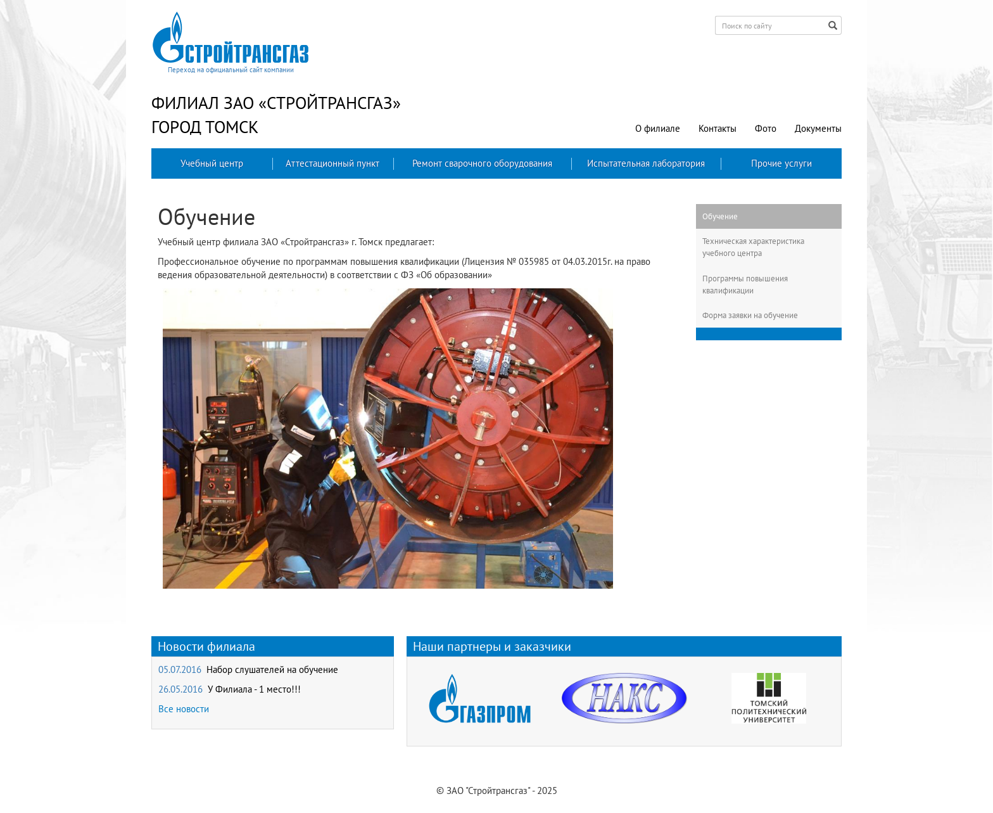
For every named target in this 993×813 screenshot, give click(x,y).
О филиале (657, 128)
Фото (765, 128)
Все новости (183, 709)
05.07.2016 (248, 669)
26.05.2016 (229, 689)
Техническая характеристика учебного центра (753, 247)
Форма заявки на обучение (750, 315)
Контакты (718, 128)
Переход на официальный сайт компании (231, 69)
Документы (818, 128)
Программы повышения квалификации (745, 284)
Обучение (720, 216)
